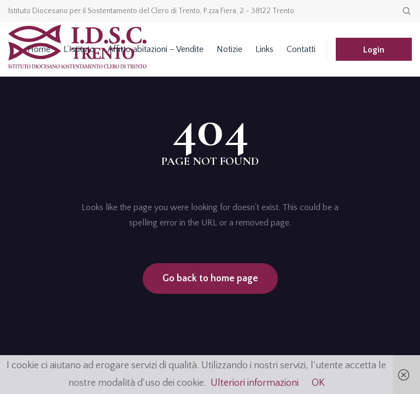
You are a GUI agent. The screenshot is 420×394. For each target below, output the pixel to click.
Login (373, 50)
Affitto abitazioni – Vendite (155, 49)
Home (38, 49)
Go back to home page (210, 278)
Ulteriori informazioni (255, 383)
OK (318, 383)
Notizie (229, 49)
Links (264, 49)
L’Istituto (79, 49)
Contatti (301, 49)
